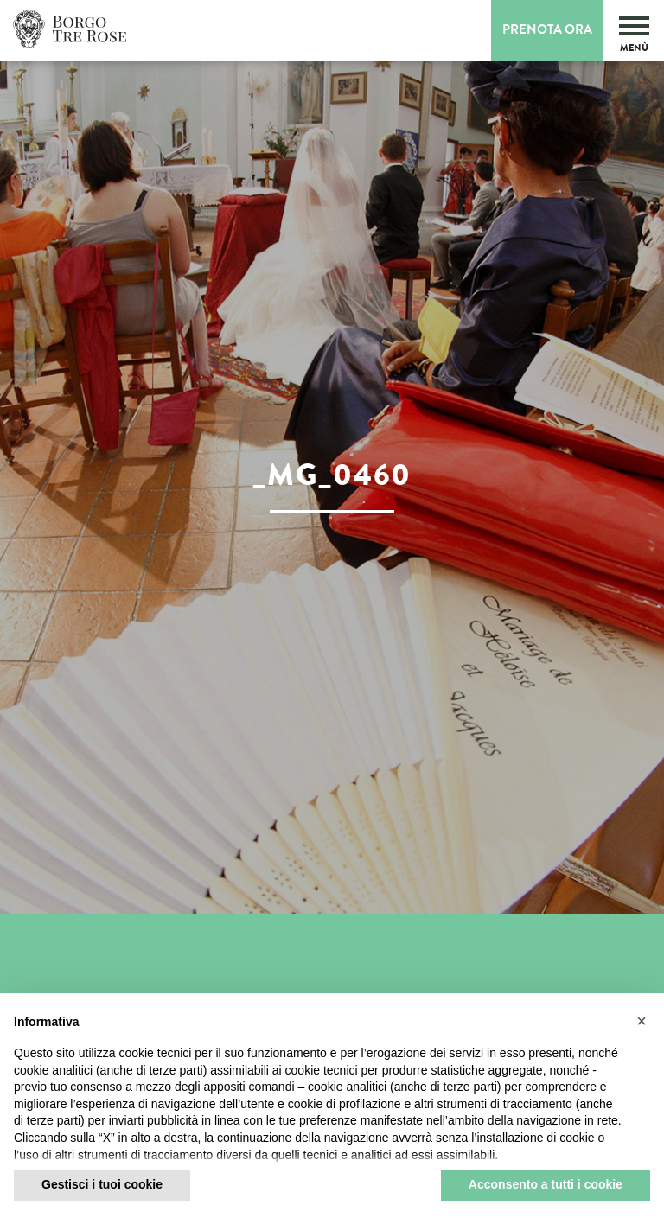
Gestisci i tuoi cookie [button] (102, 1184)
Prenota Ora (547, 29)
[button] (641, 1021)
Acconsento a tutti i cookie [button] (545, 1184)
